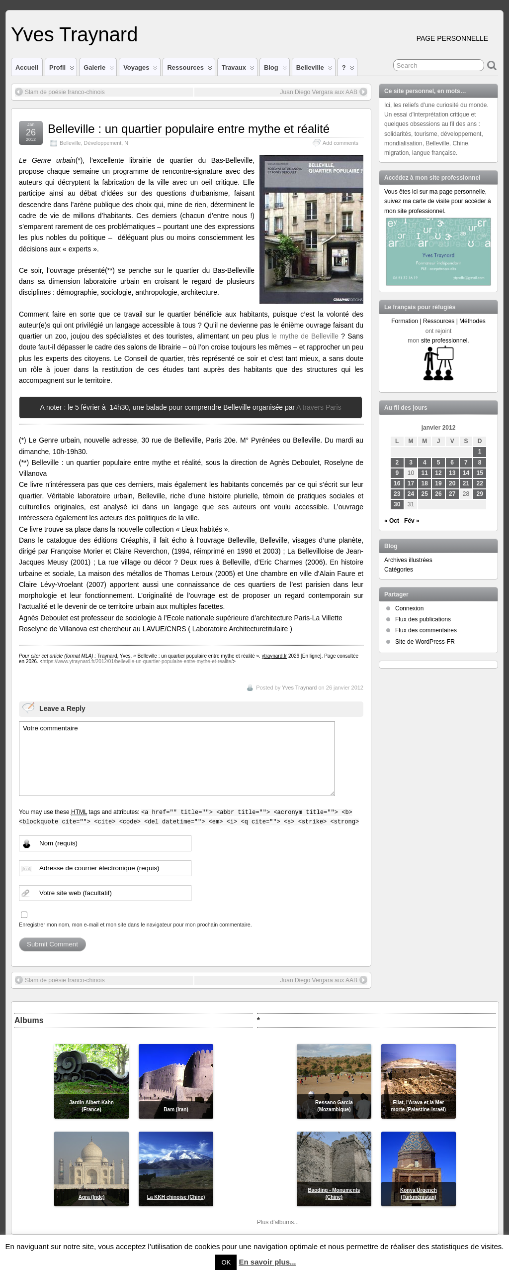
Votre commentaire (177, 758)
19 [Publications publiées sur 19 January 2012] (438, 483)
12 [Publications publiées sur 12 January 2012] (438, 472)
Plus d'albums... (278, 1222)
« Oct (391, 520)
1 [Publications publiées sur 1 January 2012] (480, 451)
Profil (61, 70)
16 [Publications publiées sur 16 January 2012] (397, 483)
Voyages (140, 70)
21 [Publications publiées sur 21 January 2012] (466, 483)
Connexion (409, 608)
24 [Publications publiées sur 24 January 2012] (411, 493)
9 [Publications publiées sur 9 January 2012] (397, 472)
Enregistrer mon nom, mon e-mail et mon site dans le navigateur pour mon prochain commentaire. (135, 925)
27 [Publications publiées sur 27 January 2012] (452, 493)
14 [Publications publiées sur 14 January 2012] (466, 472)
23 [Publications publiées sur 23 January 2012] (397, 493)
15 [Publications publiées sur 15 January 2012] (480, 472)
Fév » (412, 520)
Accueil (26, 67)
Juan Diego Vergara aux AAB (323, 92)
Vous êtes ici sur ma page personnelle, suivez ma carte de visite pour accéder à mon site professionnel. (437, 201)
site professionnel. (445, 340)
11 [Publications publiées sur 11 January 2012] (425, 472)
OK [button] (226, 1262)
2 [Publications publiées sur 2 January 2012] (397, 462)
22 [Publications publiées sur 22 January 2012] (480, 483)
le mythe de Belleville (305, 336)
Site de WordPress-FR (425, 641)
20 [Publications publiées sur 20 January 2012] (452, 483)
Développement (103, 143)
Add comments (340, 143)
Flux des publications (423, 619)
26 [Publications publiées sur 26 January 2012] (438, 493)
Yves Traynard (74, 34)
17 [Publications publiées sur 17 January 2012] (411, 483)
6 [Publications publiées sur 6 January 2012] (452, 462)
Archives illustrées (408, 560)
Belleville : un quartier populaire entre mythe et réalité (189, 128)
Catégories (398, 569)
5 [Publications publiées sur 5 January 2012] (438, 462)
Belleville (314, 70)
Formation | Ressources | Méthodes (438, 321)
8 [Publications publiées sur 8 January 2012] (480, 462)
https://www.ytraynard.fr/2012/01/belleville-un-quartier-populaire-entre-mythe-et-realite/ (138, 661)
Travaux (238, 70)
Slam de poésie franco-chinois (60, 92)
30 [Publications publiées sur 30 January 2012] (397, 504)
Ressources (189, 70)
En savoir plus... (267, 1262)
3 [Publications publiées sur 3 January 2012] (411, 462)
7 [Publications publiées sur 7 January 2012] (466, 462)
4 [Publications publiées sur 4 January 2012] (424, 462)
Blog (275, 70)
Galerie (99, 70)
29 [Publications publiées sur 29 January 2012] (480, 493)
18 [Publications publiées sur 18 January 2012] (425, 483)
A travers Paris (318, 407)
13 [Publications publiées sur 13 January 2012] (452, 472)
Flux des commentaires (426, 630)
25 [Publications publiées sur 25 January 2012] (425, 493)
